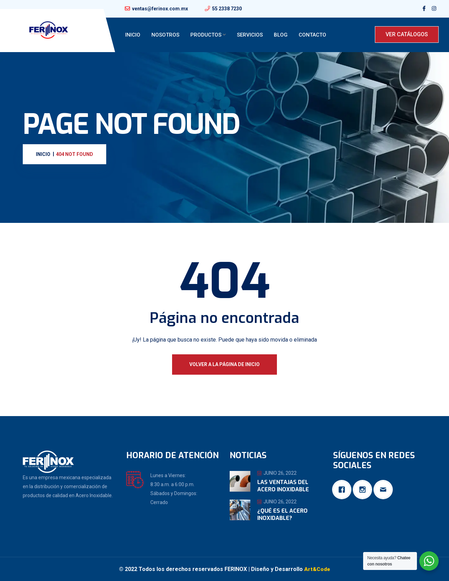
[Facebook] (343, 489)
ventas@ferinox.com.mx (160, 8)
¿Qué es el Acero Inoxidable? (282, 514)
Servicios (250, 35)
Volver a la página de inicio (224, 364)
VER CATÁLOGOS (407, 34)
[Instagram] (364, 489)
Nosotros (165, 35)
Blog (281, 35)
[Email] (385, 489)
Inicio (132, 35)
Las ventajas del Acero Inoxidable (283, 486)
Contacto (312, 35)
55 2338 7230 (227, 8)
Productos (205, 35)
